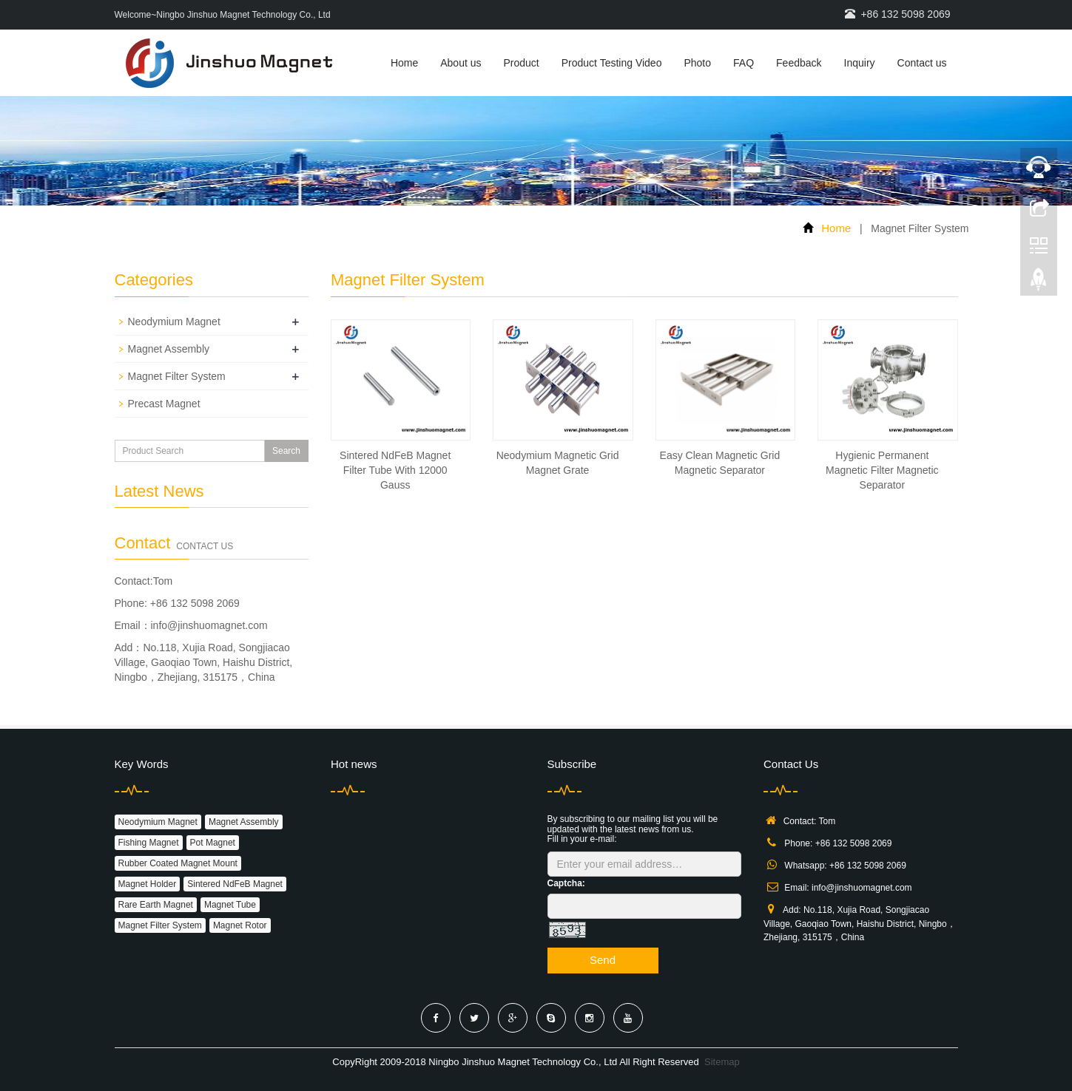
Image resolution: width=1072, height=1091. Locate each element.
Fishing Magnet (148, 842)
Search (286, 451)
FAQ (743, 63)
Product (521, 63)
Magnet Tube (230, 905)
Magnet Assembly (169, 349)
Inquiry (859, 63)
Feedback (798, 63)
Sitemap (722, 1061)
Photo (697, 63)
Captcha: (566, 883)
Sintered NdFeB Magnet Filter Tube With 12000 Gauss (395, 470)
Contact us (922, 63)
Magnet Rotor (240, 925)
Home (404, 63)
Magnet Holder (147, 884)
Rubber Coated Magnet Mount (177, 863)
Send (603, 960)
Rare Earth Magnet (155, 905)
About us (460, 63)
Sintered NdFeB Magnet (235, 884)
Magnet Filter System (177, 376)
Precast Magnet (164, 403)
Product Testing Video (612, 63)
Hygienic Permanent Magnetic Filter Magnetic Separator (882, 470)
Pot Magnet (212, 842)
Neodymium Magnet (174, 321)
